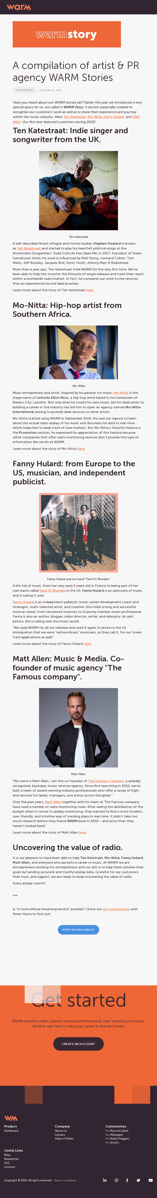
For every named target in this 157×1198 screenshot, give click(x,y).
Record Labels (117, 1130)
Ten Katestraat (29, 248)
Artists (112, 1142)
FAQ (6, 1163)
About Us (61, 1130)
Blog (7, 1154)
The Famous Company (106, 781)
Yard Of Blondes (52, 591)
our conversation (116, 909)
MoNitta (121, 393)
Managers (114, 1134)
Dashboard (11, 1130)
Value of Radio (64, 1138)
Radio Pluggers (118, 1138)
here (89, 290)
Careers (60, 1134)
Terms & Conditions (65, 1180)
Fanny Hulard (23, 602)
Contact (9, 1167)
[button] (145, 7)
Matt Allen (53, 802)
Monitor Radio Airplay (78, 929)
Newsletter (11, 1159)
